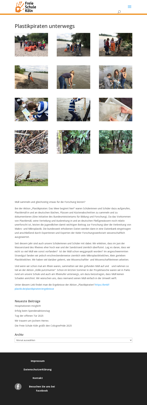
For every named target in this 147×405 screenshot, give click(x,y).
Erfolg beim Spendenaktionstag (32, 310)
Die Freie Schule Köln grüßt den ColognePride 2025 (43, 325)
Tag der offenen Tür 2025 (29, 315)
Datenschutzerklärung (38, 369)
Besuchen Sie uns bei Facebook (42, 387)
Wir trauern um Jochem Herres (32, 320)
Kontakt (38, 378)
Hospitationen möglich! (28, 305)
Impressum (38, 361)
